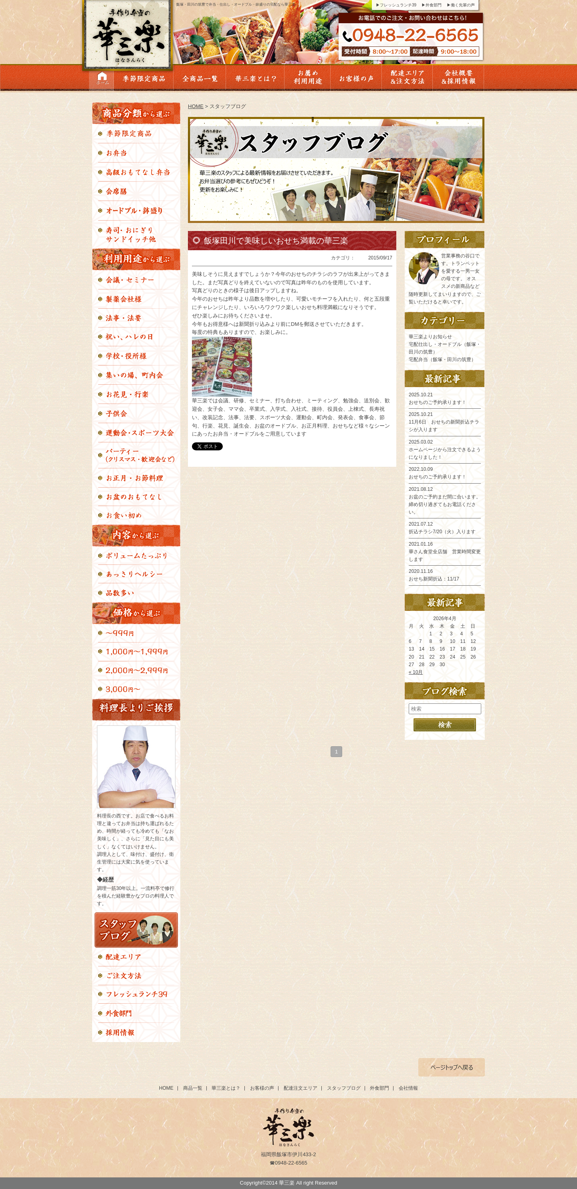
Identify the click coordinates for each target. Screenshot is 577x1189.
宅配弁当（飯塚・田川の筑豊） (442, 359)
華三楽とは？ (226, 1088)
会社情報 (408, 1088)
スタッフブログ (344, 1088)
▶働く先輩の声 (461, 5)
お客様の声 (262, 1088)
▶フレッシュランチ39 (396, 5)
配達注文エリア (300, 1088)
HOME (196, 106)
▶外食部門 (432, 5)
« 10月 (416, 672)
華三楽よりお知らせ (430, 336)
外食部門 (379, 1088)
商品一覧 (192, 1088)
